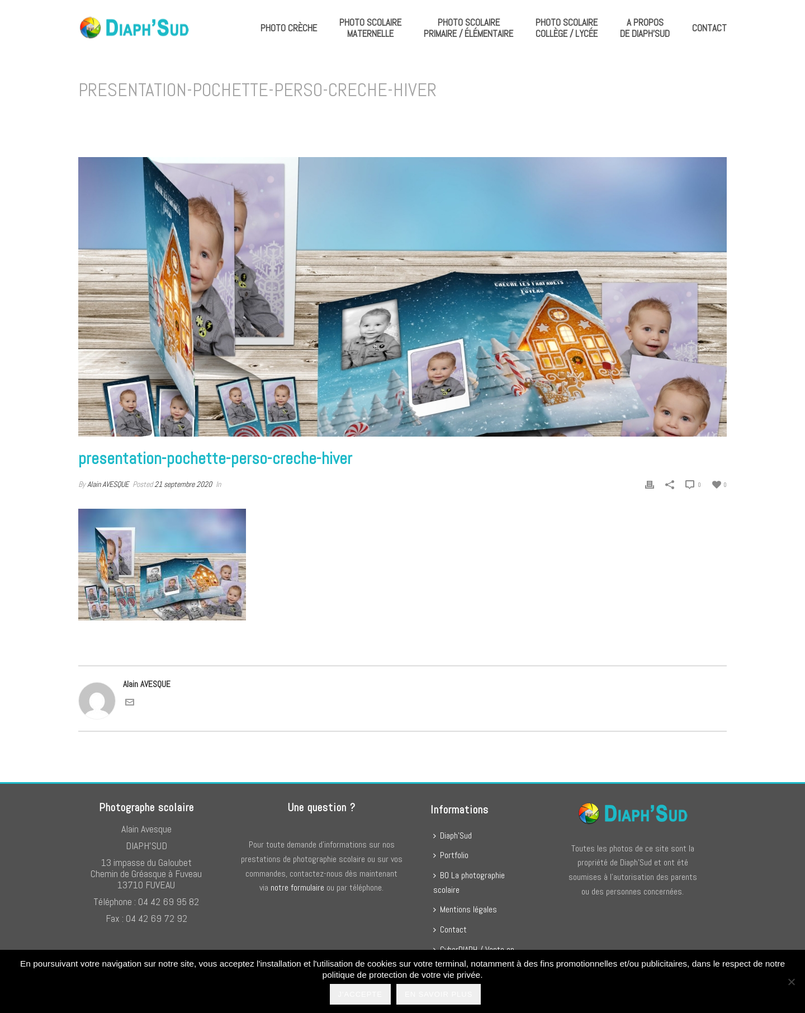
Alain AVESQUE (108, 484)
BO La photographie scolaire (469, 882)
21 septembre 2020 (183, 484)
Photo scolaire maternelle (370, 28)
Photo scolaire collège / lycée (567, 28)
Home (423, 118)
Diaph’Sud (452, 835)
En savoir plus (438, 994)
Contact (709, 28)
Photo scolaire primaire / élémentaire (468, 28)
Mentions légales (465, 909)
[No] (791, 981)
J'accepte (360, 994)
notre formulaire (297, 887)
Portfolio (450, 855)
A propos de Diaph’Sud (645, 28)
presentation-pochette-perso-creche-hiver (507, 118)
